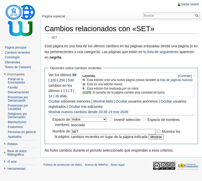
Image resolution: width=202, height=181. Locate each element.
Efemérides (12, 62)
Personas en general (22, 132)
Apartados (15, 137)
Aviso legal (117, 164)
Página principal (15, 47)
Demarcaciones (18, 92)
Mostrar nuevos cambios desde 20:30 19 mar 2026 (88, 112)
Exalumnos (15, 127)
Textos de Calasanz (18, 67)
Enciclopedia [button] (15, 74)
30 (57, 96)
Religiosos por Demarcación (17, 115)
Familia (13, 87)
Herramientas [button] (16, 168)
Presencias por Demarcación (18, 99)
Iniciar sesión (190, 4)
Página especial (53, 16)
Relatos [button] (12, 144)
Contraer (185, 76)
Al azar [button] (12, 161)
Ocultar (54, 101)
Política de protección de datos (62, 164)
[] (185, 76)
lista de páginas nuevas (175, 80)
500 (71, 80)
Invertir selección (127, 120)
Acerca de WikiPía (96, 164)
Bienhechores (17, 122)
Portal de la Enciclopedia (16, 80)
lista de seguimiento (163, 52)
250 (62, 80)
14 (50, 96)
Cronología (12, 57)
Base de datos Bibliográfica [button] (17, 152)
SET (54, 37)
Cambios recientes (17, 52)
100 (53, 80)
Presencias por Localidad (18, 107)
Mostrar (99, 101)
